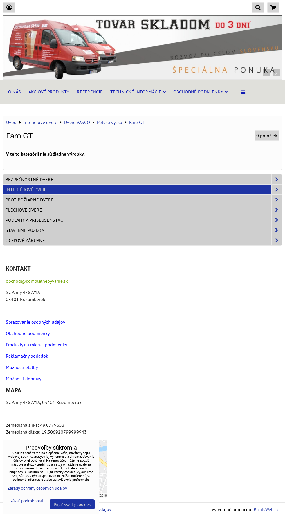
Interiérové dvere (144, 189)
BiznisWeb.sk (266, 509)
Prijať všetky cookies (72, 504)
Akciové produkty (48, 92)
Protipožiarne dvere (144, 200)
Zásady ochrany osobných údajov (37, 488)
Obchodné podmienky (200, 92)
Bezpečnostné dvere (144, 179)
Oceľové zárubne (144, 240)
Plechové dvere (144, 210)
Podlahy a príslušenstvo (144, 220)
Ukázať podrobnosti (25, 501)
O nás (14, 92)
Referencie (90, 92)
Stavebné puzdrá (144, 230)
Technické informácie (138, 92)
